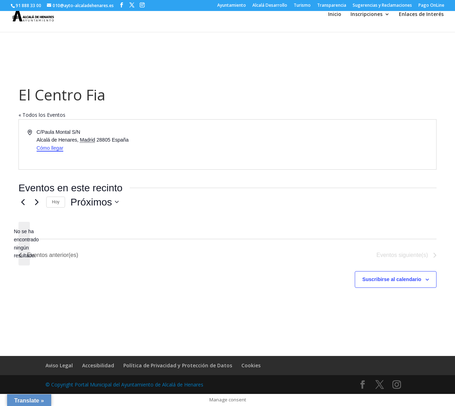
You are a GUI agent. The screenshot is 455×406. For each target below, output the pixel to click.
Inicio (334, 14)
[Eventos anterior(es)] (22, 202)
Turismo (302, 5)
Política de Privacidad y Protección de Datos (177, 365)
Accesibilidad (98, 365)
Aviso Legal (59, 365)
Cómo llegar (50, 148)
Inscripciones (366, 14)
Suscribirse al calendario (391, 279)
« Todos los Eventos (41, 114)
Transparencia (331, 5)
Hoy (55, 201)
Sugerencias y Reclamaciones (382, 5)
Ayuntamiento (231, 5)
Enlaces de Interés (421, 14)
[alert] (24, 243)
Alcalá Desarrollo (269, 5)
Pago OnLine (431, 5)
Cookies (251, 365)
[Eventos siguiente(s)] (36, 202)
